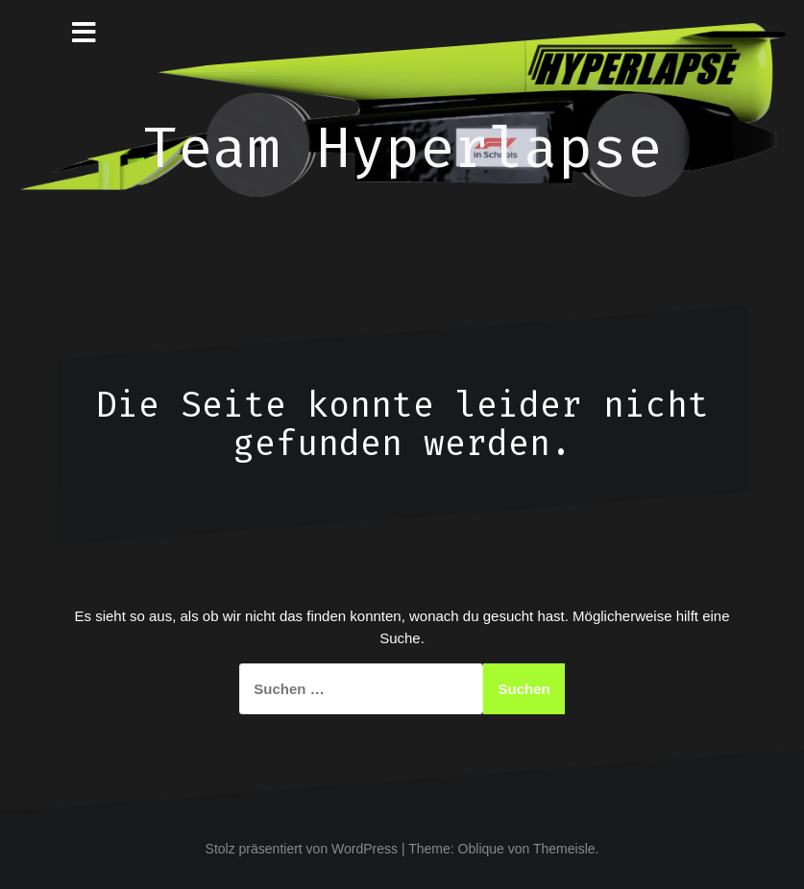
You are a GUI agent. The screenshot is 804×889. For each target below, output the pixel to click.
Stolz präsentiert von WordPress (302, 848)
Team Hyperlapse (402, 147)
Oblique (481, 848)
